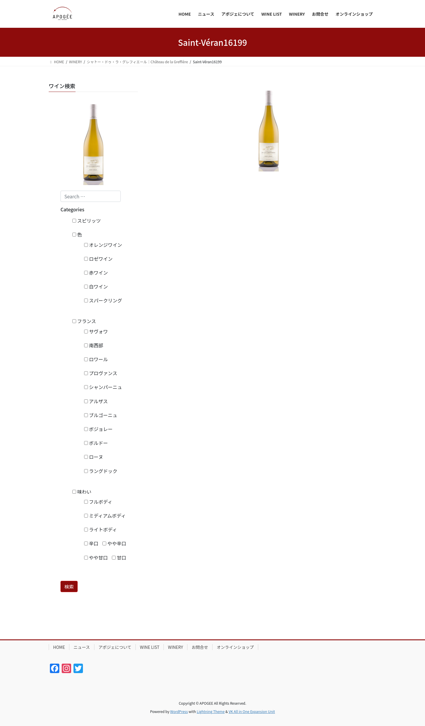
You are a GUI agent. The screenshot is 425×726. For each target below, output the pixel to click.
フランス (84, 321)
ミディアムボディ (105, 515)
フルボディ (98, 501)
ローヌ (93, 456)
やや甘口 (96, 557)
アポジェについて (115, 647)
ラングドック (100, 470)
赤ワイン (96, 272)
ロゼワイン (98, 258)
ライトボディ (100, 529)
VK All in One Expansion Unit (252, 711)
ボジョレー (98, 428)
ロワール (96, 359)
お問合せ (200, 647)
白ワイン (96, 286)
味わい (81, 491)
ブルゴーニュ (100, 415)
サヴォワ (96, 331)
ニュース (81, 647)
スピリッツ (86, 220)
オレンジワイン (103, 244)
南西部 (93, 345)
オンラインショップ (235, 647)
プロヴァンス (100, 373)
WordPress (179, 711)
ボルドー (96, 442)
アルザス (96, 401)
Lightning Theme (211, 711)
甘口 (119, 557)
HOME (59, 647)
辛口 (91, 543)
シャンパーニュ (103, 386)
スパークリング (103, 300)
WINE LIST (149, 647)
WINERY (175, 647)
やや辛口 (114, 543)
